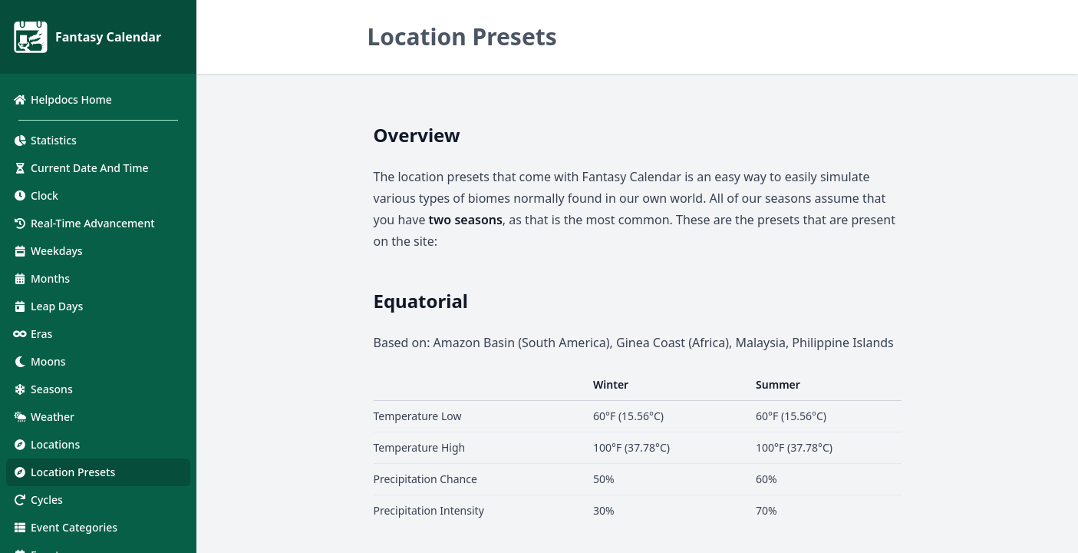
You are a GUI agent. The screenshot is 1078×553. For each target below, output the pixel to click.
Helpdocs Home (62, 99)
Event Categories (64, 527)
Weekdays (47, 250)
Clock (35, 195)
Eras (32, 333)
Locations (46, 444)
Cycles (37, 499)
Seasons (42, 389)
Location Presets (63, 472)
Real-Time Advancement (83, 223)
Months (41, 278)
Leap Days (47, 306)
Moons (39, 361)
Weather (43, 416)
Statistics (44, 140)
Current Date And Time (80, 168)
